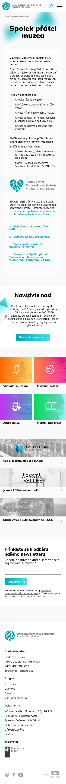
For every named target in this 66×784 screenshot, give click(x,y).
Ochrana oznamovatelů (20, 725)
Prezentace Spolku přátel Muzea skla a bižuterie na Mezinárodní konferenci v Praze (30, 257)
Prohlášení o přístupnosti (21, 716)
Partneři (10, 734)
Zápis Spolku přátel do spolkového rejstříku (26, 246)
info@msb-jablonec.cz (19, 671)
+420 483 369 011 (17, 666)
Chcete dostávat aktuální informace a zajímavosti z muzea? (32, 562)
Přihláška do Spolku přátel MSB (29, 228)
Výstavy (10, 689)
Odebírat (16, 581)
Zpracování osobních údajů (22, 720)
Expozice (10, 684)
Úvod (7, 17)
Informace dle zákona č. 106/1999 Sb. (29, 711)
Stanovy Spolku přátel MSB (29, 236)
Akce (8, 693)
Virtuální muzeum (16, 698)
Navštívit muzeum (33, 337)
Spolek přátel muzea (20, 17)
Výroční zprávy (14, 729)
